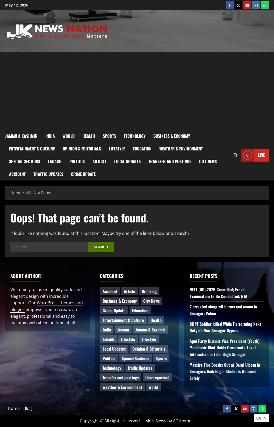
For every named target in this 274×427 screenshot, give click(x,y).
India (50, 136)
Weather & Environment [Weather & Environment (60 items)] (122, 387)
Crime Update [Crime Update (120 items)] (114, 310)
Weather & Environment (181, 149)
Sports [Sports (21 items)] (161, 358)
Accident (17, 174)
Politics (77, 161)
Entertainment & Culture (32, 149)
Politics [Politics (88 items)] (109, 358)
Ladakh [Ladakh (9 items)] (108, 339)
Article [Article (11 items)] (129, 291)
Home (14, 408)
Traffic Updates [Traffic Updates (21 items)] (140, 368)
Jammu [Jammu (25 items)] (123, 330)
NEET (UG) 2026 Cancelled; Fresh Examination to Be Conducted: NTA (218, 292)
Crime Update (83, 174)
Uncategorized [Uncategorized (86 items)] (157, 377)
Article (99, 161)
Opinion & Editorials (82, 149)
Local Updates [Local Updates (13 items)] (114, 349)
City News (208, 161)
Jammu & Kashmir (21, 136)
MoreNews (155, 421)
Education (142, 149)
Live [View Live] (253, 155)
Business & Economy (171, 136)
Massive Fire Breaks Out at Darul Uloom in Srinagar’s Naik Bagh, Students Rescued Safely (225, 371)
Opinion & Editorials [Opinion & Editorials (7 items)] (148, 349)
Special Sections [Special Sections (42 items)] (135, 358)
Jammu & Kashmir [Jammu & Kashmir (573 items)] (150, 330)
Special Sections (24, 161)
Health (88, 136)
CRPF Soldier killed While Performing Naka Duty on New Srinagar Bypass (225, 327)
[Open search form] (235, 155)
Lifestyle (117, 149)
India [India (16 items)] (107, 330)
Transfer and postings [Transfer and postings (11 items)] (121, 377)
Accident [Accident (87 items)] (110, 291)
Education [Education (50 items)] (140, 310)
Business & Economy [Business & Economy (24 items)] (120, 301)
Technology (135, 136)
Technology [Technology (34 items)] (112, 368)
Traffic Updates (48, 174)
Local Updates (127, 161)
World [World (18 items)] (153, 387)
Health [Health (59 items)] (156, 320)
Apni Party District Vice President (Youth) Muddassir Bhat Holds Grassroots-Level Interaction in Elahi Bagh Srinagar (224, 347)
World (69, 136)
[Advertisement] (137, 91)
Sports (109, 136)
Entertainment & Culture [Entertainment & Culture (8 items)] (123, 320)
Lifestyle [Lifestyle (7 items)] (128, 339)
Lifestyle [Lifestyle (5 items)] (149, 339)
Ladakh (55, 161)
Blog (27, 408)
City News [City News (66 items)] (151, 301)
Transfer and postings (169, 161)
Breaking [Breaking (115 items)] (149, 291)
